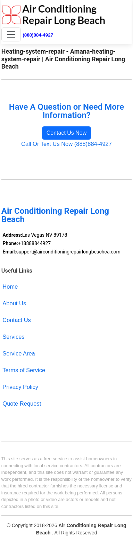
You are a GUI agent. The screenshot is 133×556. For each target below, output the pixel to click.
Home (10, 286)
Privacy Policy (20, 387)
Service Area (18, 353)
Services (13, 337)
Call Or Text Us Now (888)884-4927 (66, 144)
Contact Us (16, 320)
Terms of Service (23, 370)
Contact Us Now (67, 133)
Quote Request (21, 403)
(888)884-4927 (38, 35)
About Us (14, 303)
